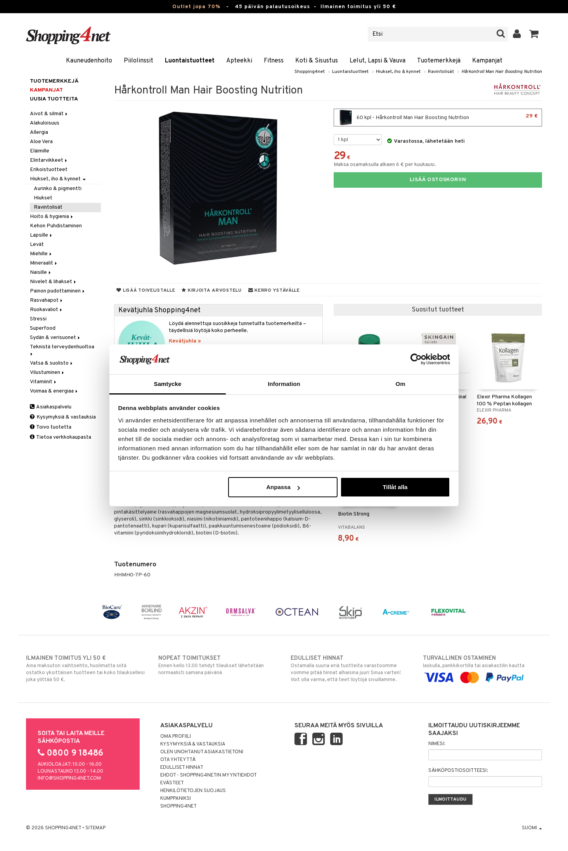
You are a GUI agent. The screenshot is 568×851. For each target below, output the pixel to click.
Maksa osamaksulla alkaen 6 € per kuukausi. (385, 164)
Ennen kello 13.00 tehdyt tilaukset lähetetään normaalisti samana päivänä (217, 665)
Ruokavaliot (46, 309)
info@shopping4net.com (69, 778)
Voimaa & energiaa (54, 391)
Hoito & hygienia (52, 216)
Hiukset (43, 198)
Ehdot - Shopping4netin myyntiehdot (208, 775)
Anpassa (283, 487)
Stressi (38, 319)
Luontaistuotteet (190, 61)
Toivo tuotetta (50, 427)
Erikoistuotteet (49, 169)
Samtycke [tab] (168, 384)
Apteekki (239, 61)
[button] (534, 34)
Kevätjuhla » (185, 341)
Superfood (42, 328)
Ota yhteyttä (178, 760)
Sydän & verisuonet (55, 337)
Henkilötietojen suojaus (193, 791)
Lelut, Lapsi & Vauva (377, 61)
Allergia (39, 132)
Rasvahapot (47, 300)
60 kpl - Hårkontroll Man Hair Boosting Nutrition (438, 117)
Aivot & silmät (49, 114)
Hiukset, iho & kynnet (398, 72)
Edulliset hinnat (181, 768)
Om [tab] (400, 384)
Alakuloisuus (44, 123)
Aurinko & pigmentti (57, 188)
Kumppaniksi (175, 799)
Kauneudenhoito (89, 61)
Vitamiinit (43, 382)
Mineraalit (44, 263)
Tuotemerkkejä (439, 61)
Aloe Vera (41, 141)
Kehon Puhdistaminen (56, 226)
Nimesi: (436, 744)
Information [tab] (284, 384)
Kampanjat (487, 61)
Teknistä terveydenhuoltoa (62, 350)
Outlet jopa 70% (196, 6)
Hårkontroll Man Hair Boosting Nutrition (501, 72)
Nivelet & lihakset (53, 281)
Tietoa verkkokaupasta (60, 437)
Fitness (274, 61)
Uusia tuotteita (54, 99)
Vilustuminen (47, 372)
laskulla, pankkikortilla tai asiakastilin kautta (482, 667)
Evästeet (172, 783)
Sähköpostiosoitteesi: (458, 771)
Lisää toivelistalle (145, 290)
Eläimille (39, 151)
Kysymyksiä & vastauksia (63, 417)
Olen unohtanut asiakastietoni (201, 752)
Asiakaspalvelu (50, 407)
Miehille (41, 254)
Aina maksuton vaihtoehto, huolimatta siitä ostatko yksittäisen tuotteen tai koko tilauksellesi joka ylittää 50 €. (85, 668)
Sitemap (95, 828)
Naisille (41, 272)
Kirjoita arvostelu (211, 290)
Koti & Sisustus (316, 61)
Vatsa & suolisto (52, 363)
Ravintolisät (441, 72)
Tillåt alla (395, 487)
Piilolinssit (138, 61)
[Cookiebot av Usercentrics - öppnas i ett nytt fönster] (416, 359)
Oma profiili (175, 736)
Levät (37, 244)
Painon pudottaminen (58, 291)
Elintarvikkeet (49, 160)
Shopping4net (309, 72)
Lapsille (41, 235)
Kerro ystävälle (274, 290)
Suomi (532, 828)
